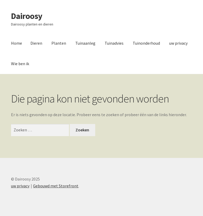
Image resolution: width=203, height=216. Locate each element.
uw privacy (178, 43)
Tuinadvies (114, 43)
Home (16, 43)
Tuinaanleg (85, 43)
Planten (58, 43)
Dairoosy (26, 16)
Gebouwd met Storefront (55, 185)
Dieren (36, 43)
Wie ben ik (20, 63)
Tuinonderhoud (146, 43)
